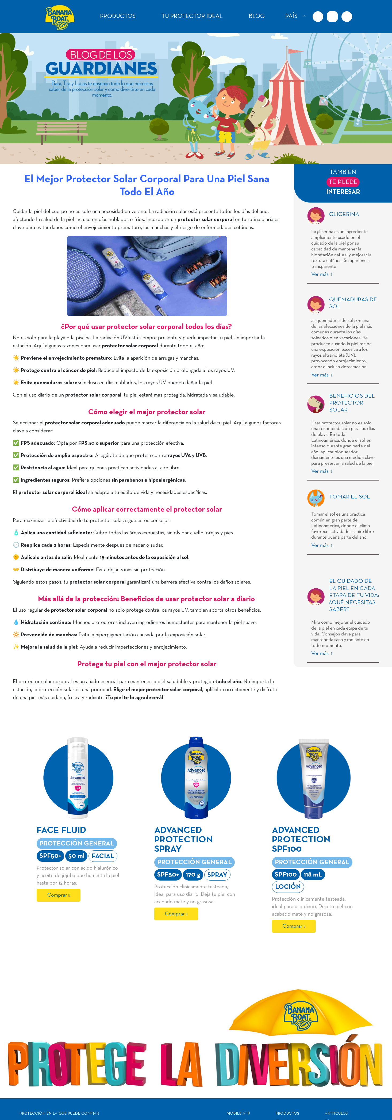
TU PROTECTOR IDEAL (192, 16)
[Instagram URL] (332, 16)
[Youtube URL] (347, 16)
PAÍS (291, 16)
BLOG (257, 16)
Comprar (57, 895)
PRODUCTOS (118, 16)
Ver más (320, 274)
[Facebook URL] (318, 16)
